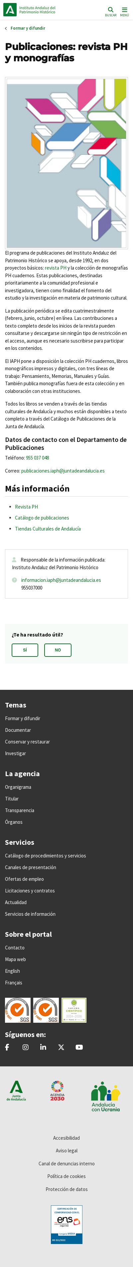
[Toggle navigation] (124, 11)
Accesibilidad (66, 1138)
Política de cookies (66, 1176)
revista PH (55, 268)
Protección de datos (67, 1189)
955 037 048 (37, 458)
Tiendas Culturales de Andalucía (48, 529)
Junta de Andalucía (10, 9)
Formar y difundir (28, 28)
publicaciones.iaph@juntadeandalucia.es (63, 471)
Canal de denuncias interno (67, 1163)
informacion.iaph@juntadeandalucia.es (61, 580)
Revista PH (26, 507)
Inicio (48, 9)
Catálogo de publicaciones (42, 518)
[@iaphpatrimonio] (61, 1047)
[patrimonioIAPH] (7, 1047)
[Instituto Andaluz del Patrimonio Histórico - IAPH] (43, 1047)
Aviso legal (66, 1150)
